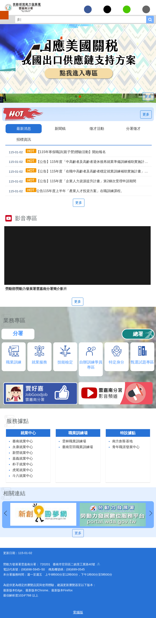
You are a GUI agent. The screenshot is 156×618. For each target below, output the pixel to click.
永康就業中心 (22, 447)
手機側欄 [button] (2, 12)
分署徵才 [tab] (133, 129)
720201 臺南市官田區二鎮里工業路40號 (70, 564)
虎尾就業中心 (22, 470)
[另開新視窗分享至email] (146, 9)
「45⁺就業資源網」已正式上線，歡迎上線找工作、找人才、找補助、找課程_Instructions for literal (80, 96)
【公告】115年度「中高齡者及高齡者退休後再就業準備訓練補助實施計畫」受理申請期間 (79, 162)
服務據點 (17, 421)
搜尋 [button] (150, 19)
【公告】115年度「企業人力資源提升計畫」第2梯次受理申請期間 (71, 181)
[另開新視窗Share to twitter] (107, 9)
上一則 (5, 513)
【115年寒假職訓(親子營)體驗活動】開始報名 (56, 152)
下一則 (150, 513)
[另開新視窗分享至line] (127, 9)
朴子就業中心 (22, 464)
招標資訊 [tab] (23, 139)
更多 (148, 96)
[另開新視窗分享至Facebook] (88, 9)
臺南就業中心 (22, 441)
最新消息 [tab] (23, 129)
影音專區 (26, 218)
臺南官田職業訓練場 (77, 447)
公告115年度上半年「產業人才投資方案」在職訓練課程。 (65, 191)
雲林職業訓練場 (74, 441)
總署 (138, 334)
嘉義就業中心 (22, 458)
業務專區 (14, 320)
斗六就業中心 (22, 476)
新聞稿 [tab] (60, 129)
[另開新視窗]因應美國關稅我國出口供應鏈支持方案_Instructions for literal (76, 96)
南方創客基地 (122, 441)
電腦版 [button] (78, 612)
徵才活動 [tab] (97, 129)
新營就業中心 (22, 452)
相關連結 (14, 493)
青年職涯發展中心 (126, 447)
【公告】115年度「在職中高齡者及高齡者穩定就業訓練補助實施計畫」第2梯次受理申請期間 (79, 171)
